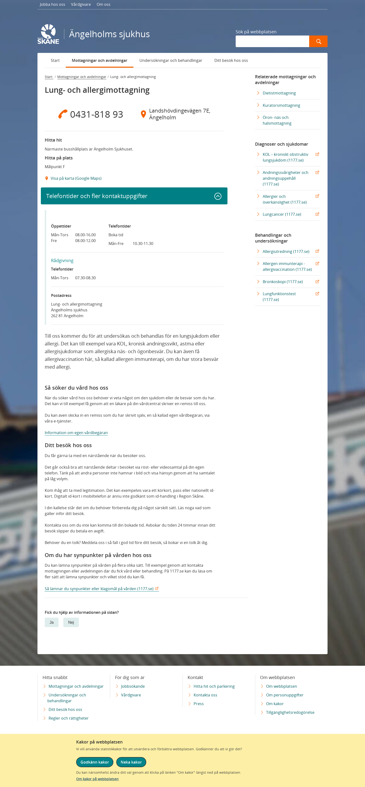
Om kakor (275, 703)
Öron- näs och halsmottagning (277, 120)
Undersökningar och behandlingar (170, 60)
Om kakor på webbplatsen (97, 779)
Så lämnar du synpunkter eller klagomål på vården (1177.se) (99, 588)
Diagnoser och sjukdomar (281, 144)
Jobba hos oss (52, 4)
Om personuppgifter (285, 695)
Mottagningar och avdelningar (99, 60)
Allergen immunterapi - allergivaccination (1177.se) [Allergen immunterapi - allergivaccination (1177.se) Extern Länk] (287, 266)
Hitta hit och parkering (214, 686)
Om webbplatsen (281, 686)
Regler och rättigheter (69, 718)
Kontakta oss (205, 695)
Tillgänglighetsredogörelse (290, 712)
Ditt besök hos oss (231, 60)
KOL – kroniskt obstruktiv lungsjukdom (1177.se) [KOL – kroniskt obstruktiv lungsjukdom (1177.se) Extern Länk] (285, 157)
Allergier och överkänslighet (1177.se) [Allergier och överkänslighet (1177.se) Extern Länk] (285, 199)
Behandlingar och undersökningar (273, 238)
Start (55, 60)
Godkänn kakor (94, 762)
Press (199, 703)
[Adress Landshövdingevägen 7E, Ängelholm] (179, 114)
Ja (52, 622)
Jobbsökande (133, 686)
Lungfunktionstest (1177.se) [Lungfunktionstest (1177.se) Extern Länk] (279, 296)
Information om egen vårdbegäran (76, 432)
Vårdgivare (81, 4)
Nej (71, 622)
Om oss (103, 4)
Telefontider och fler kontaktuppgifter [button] (96, 196)
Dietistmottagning (279, 93)
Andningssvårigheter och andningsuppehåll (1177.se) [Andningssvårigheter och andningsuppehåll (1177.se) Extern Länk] (285, 178)
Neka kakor (131, 762)
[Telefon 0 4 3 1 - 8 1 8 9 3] (89, 114)
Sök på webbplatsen (256, 32)
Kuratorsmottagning (281, 105)
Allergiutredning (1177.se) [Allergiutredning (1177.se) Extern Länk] (286, 251)
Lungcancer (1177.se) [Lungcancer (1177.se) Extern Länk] (282, 214)
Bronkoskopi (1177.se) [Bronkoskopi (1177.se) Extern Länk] (283, 281)
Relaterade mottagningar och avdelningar (285, 79)
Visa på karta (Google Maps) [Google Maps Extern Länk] (76, 178)
